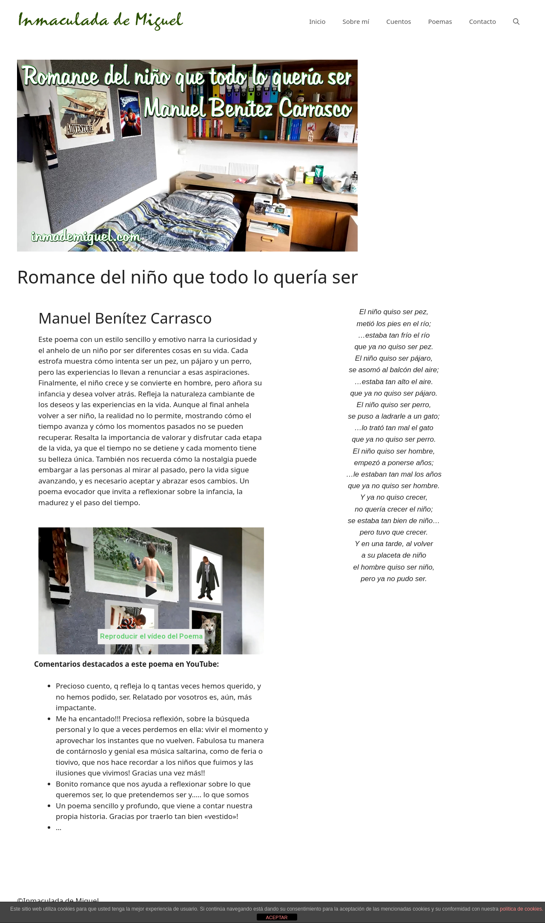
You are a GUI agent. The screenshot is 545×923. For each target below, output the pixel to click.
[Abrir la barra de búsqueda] (516, 21)
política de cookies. (521, 909)
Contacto (482, 21)
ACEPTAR (276, 917)
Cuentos (398, 21)
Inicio (317, 21)
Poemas (440, 21)
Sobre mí (356, 21)
